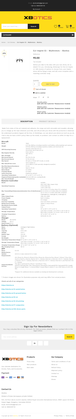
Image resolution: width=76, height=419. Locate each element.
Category (7, 35)
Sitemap (54, 376)
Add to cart (50, 84)
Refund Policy (56, 367)
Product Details (47, 121)
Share (39, 97)
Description (26, 121)
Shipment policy (56, 370)
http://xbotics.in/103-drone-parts (13, 309)
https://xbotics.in (7, 285)
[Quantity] (35, 84)
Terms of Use (70, 416)
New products (31, 364)
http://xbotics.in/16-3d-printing (12, 301)
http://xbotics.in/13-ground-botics (13, 293)
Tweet (43, 97)
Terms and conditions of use (60, 361)
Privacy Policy (58, 416)
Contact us (55, 373)
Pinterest (48, 97)
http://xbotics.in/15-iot (9, 297)
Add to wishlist (39, 93)
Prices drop (30, 361)
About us (54, 364)
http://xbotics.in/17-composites (12, 305)
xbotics (15, 416)
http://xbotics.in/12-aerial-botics (13, 289)
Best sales (30, 367)
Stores (53, 379)
